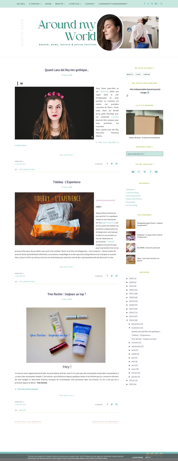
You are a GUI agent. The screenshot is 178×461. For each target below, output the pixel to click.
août (133, 350)
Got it (148, 457)
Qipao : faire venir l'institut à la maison (148, 259)
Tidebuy (99, 244)
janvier (134, 376)
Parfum (147, 74)
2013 (131, 380)
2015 (131, 316)
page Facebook (108, 222)
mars (134, 369)
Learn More (137, 457)
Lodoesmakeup (132, 192)
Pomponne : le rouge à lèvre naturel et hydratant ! (149, 236)
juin (133, 357)
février (134, 373)
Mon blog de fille (133, 195)
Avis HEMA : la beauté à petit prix (148, 248)
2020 (131, 297)
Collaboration (27, 169)
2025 (131, 278)
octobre (135, 342)
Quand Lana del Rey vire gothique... (67, 70)
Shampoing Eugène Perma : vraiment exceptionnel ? (150, 224)
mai (133, 361)
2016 (131, 312)
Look (138, 74)
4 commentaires (20, 164)
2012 (131, 384)
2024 (131, 282)
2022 (131, 290)
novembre (136, 327)
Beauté (22, 413)
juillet (134, 354)
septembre (136, 346)
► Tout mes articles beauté (26, 392)
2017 (131, 309)
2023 (131, 286)
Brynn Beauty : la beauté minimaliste (144, 137)
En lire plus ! (67, 155)
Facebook (104, 91)
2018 (131, 305)
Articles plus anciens (105, 424)
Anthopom (130, 189)
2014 (131, 320)
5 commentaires (20, 407)
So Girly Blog (131, 205)
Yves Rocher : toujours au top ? (67, 297)
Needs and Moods (134, 199)
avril (133, 365)
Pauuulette (130, 202)
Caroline (115, 116)
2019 (131, 301)
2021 (131, 293)
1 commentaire (20, 279)
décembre (136, 324)
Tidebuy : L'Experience (66, 182)
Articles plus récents (29, 424)
